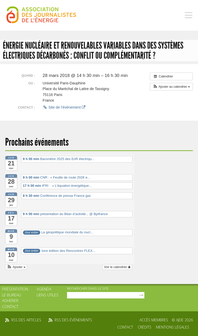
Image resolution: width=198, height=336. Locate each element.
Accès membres (153, 319)
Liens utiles (48, 294)
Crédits (144, 327)
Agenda (44, 288)
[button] (171, 86)
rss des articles (26, 319)
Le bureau (11, 294)
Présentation (15, 288)
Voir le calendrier (117, 267)
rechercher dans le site (88, 288)
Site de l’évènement (64, 107)
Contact (10, 306)
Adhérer (10, 300)
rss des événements (73, 319)
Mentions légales (172, 327)
